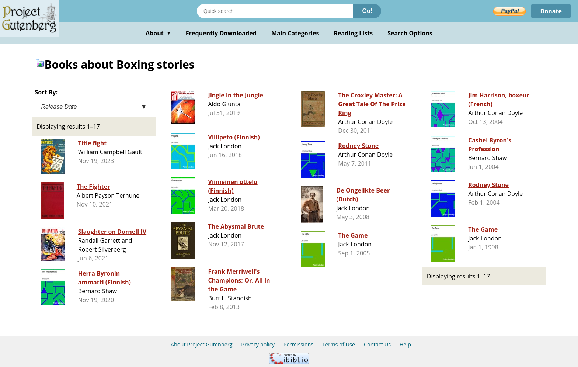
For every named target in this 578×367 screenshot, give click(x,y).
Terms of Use (338, 344)
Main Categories (295, 33)
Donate (551, 11)
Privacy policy (258, 344)
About (158, 33)
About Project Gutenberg (202, 344)
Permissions (298, 344)
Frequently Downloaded (221, 33)
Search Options (409, 33)
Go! (367, 11)
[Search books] (275, 11)
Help (405, 344)
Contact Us (377, 344)
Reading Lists (353, 33)
